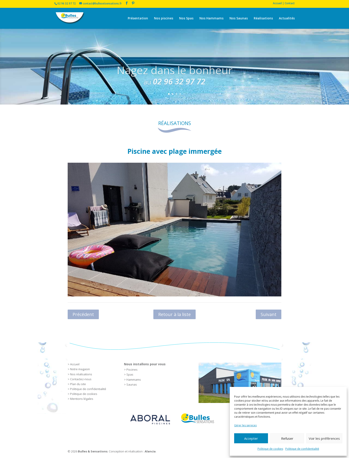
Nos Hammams (211, 18)
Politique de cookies (270, 449)
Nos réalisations (81, 374)
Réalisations (263, 18)
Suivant (268, 314)
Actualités (287, 18)
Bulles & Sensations (93, 451)
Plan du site (78, 384)
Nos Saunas (238, 18)
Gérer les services (245, 425)
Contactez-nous (80, 379)
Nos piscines (163, 18)
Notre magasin (80, 369)
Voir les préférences (324, 438)
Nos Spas (186, 18)
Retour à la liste (174, 314)
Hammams (133, 380)
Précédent (83, 314)
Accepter (251, 438)
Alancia (150, 451)
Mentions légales (81, 399)
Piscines (132, 370)
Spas (129, 374)
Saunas (131, 384)
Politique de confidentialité (302, 449)
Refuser (287, 438)
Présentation (138, 18)
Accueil (74, 364)
